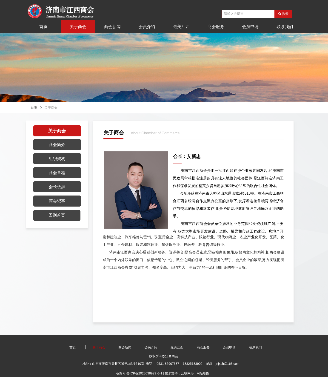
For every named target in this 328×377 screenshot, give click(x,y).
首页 (34, 107)
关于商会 (51, 107)
